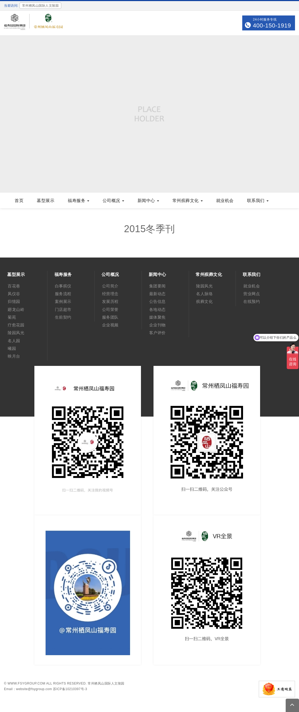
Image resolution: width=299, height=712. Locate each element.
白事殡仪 (63, 286)
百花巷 (14, 286)
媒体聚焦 (157, 317)
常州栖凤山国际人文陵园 (106, 683)
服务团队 (110, 317)
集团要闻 (157, 286)
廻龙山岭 (16, 309)
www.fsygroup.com (26, 683)
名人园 (14, 340)
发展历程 (110, 301)
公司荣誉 (110, 309)
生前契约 (63, 317)
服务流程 (63, 293)
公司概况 (113, 200)
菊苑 (12, 317)
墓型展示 (45, 200)
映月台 (14, 356)
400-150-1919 (272, 25)
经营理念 (110, 293)
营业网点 (251, 293)
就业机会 (225, 200)
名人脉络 (204, 293)
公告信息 (157, 301)
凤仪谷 (14, 293)
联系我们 (258, 200)
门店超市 (63, 309)
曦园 (12, 348)
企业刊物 (157, 325)
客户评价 (157, 332)
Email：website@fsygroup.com (28, 689)
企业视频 (110, 325)
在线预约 (251, 301)
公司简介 (110, 286)
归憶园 (14, 301)
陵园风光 (16, 332)
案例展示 (63, 301)
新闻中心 (148, 200)
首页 (19, 200)
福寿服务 (78, 200)
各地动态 (157, 309)
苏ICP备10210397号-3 (70, 689)
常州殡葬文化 (187, 200)
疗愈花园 (16, 325)
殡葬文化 (204, 301)
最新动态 (157, 293)
